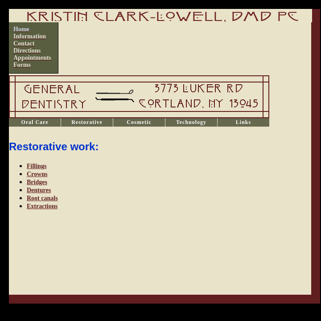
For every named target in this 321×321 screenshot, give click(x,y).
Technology (191, 122)
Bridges (37, 182)
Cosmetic (139, 122)
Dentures (39, 190)
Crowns (37, 174)
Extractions (42, 206)
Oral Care (34, 122)
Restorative (87, 122)
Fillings (36, 166)
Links (243, 122)
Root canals (42, 198)
